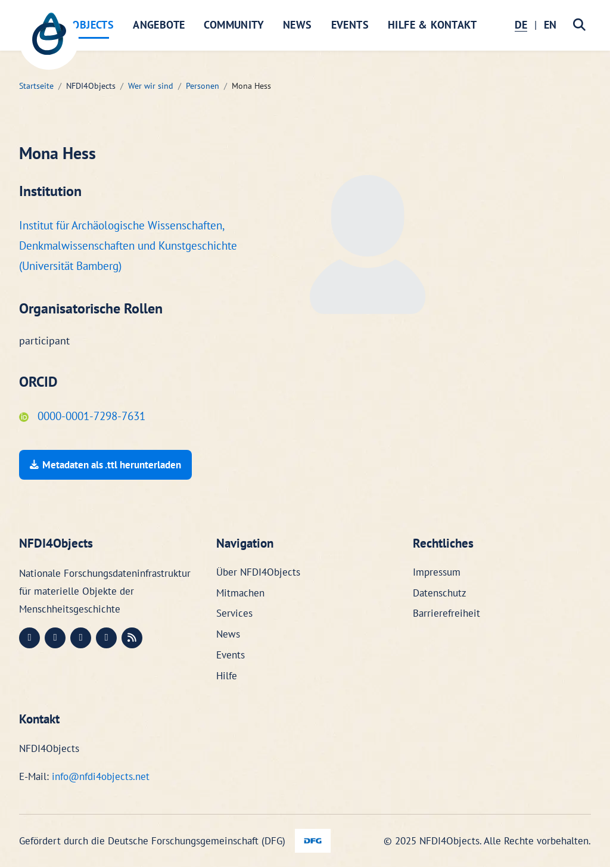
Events (350, 25)
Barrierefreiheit (446, 613)
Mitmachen (240, 592)
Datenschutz (439, 592)
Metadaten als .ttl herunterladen (105, 464)
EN (550, 25)
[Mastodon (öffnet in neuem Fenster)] (29, 637)
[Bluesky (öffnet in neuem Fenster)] (106, 637)
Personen (202, 85)
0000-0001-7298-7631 (82, 416)
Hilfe (226, 675)
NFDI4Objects (78, 25)
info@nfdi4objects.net (101, 776)
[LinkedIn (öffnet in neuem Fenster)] (55, 637)
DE (521, 25)
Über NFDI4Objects (258, 572)
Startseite (36, 85)
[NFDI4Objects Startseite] (49, 40)
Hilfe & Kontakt (432, 25)
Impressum (436, 572)
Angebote (159, 25)
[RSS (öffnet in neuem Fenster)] (132, 637)
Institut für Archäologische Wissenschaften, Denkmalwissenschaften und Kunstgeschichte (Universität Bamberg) (128, 245)
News (297, 25)
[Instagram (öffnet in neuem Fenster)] (80, 637)
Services (234, 613)
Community (234, 25)
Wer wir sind (150, 85)
